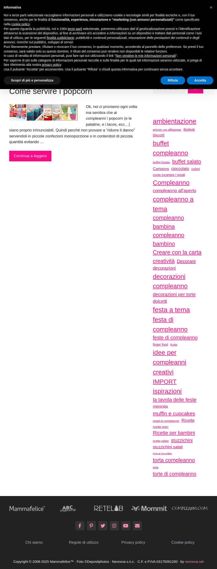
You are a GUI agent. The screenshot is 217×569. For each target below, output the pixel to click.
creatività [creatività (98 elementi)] (164, 261)
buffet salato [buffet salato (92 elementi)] (186, 162)
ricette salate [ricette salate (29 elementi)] (161, 441)
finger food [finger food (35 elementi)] (160, 344)
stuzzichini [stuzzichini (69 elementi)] (182, 440)
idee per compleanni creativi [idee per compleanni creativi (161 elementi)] (169, 362)
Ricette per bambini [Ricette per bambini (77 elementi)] (174, 433)
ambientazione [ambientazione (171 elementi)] (174, 121)
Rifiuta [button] (173, 80)
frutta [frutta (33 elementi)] (173, 344)
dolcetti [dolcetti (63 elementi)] (160, 301)
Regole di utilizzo (84, 542)
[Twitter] (102, 525)
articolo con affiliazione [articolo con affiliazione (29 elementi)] (167, 129)
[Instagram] (114, 525)
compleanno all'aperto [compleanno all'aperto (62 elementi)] (174, 190)
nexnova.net (194, 561)
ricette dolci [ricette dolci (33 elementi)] (160, 427)
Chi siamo (34, 542)
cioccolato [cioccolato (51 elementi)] (180, 168)
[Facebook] (80, 525)
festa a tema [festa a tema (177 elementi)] (171, 310)
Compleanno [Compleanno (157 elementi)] (171, 182)
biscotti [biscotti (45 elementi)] (158, 135)
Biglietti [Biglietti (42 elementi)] (189, 129)
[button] (211, 7)
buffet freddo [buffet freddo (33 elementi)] (161, 162)
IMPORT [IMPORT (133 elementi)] (165, 381)
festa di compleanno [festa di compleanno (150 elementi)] (170, 324)
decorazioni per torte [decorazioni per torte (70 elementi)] (174, 294)
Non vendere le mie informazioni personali (145, 56)
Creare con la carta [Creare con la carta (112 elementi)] (177, 252)
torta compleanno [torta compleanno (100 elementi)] (174, 460)
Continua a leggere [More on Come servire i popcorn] (30, 156)
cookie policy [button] (20, 24)
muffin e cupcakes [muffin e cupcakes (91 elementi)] (174, 413)
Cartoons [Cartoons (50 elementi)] (161, 168)
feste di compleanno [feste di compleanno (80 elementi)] (175, 337)
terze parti (75, 29)
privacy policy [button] (51, 65)
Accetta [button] (200, 80)
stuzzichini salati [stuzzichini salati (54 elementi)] (168, 447)
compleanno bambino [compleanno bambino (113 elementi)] (168, 239)
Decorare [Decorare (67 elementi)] (186, 261)
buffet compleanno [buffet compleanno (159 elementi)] (170, 148)
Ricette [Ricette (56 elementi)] (187, 420)
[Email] (137, 525)
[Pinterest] (91, 525)
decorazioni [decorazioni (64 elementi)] (164, 268)
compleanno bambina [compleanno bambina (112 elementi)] (168, 222)
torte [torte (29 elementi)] (155, 467)
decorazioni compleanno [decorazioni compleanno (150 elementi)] (170, 281)
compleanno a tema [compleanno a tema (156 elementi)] (173, 203)
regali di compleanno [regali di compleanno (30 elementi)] (166, 421)
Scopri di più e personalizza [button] (32, 80)
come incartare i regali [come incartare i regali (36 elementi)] (169, 175)
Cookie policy (182, 542)
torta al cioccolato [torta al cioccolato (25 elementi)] (162, 453)
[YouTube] (125, 525)
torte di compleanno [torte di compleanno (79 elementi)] (174, 474)
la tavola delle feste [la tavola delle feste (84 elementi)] (175, 400)
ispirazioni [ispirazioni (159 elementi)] (167, 391)
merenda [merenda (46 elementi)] (160, 406)
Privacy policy (133, 542)
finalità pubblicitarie (60, 38)
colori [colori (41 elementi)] (195, 169)
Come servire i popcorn (50, 91)
